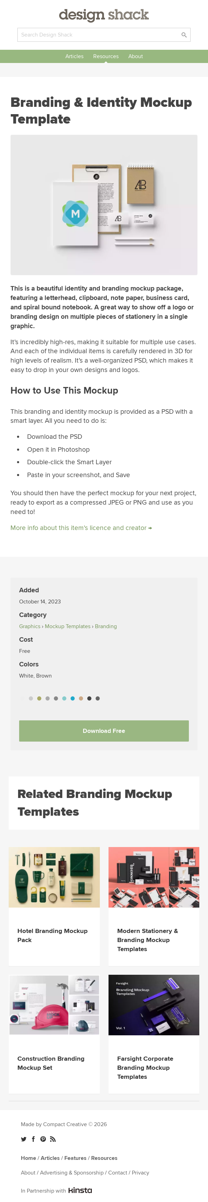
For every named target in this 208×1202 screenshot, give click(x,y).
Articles (74, 56)
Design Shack (104, 16)
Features (75, 1158)
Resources (106, 56)
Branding (106, 626)
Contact (117, 1172)
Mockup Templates (67, 626)
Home (28, 1158)
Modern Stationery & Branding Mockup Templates (147, 940)
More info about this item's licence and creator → (81, 528)
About (135, 56)
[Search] (104, 35)
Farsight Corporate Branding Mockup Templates (145, 1068)
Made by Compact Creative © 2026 (64, 1124)
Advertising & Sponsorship (72, 1172)
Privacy (140, 1172)
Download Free (104, 731)
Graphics (29, 626)
